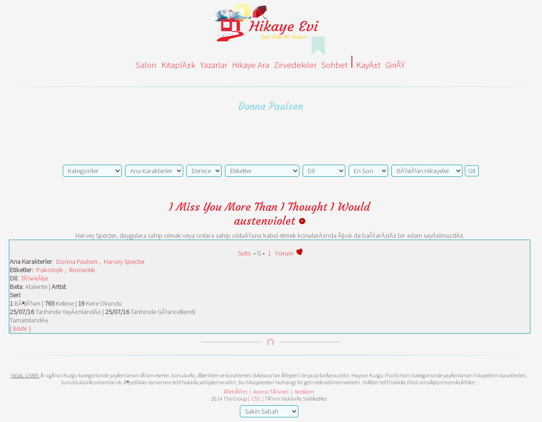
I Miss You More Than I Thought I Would (269, 207)
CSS (255, 398)
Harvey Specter (124, 261)
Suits (244, 253)
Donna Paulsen (77, 261)
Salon (146, 65)
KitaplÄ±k (178, 65)
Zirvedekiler (295, 65)
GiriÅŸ (395, 65)
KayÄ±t (368, 65)
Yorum (284, 253)
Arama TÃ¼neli (271, 391)
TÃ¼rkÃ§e (34, 278)
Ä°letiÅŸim (235, 391)
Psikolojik (49, 270)
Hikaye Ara (250, 65)
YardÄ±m (304, 391)
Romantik (82, 270)
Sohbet (334, 65)
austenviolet (270, 221)
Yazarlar (213, 65)
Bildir (20, 328)
